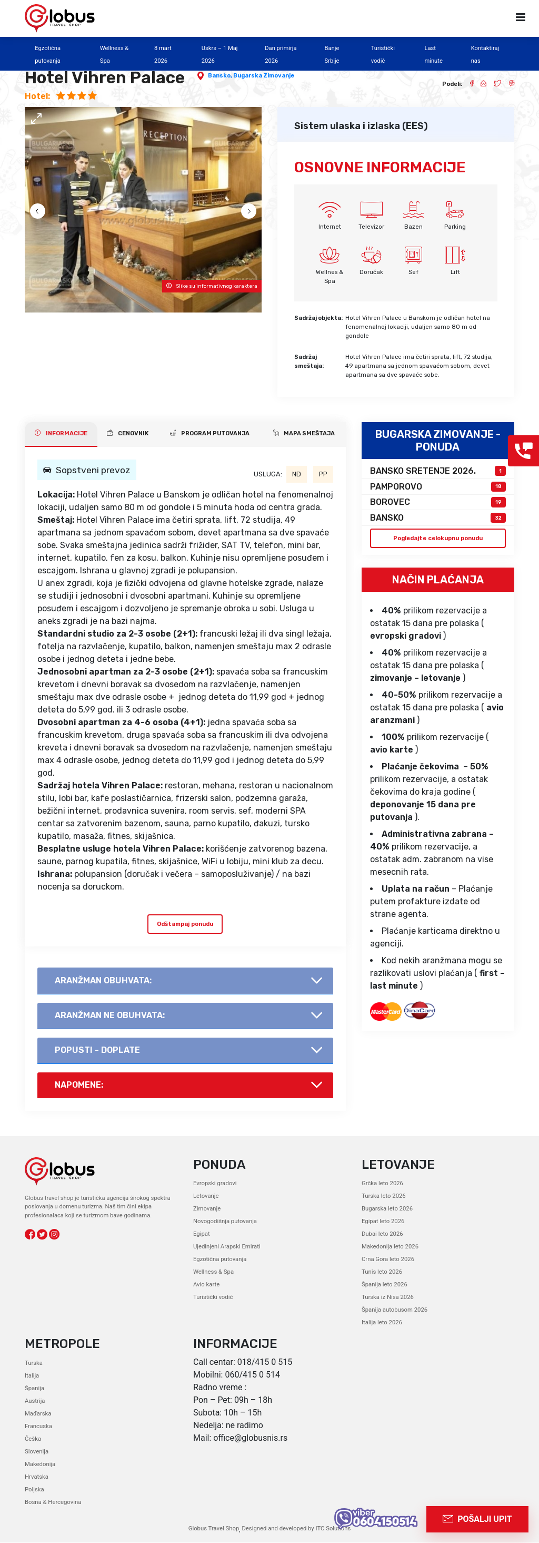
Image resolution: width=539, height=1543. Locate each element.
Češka (33, 1439)
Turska (34, 1363)
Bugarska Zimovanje (263, 75)
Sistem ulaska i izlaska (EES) (361, 126)
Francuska (38, 1426)
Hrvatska (36, 1477)
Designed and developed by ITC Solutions (295, 1529)
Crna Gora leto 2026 (388, 1259)
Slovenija (36, 1452)
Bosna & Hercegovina (53, 1502)
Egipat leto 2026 (383, 1221)
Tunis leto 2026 (382, 1272)
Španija (34, 1388)
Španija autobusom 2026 (394, 1310)
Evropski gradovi (214, 1183)
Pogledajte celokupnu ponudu (438, 537)
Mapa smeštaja (304, 433)
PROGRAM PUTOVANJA (209, 433)
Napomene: (79, 1085)
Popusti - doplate (97, 1050)
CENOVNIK (127, 433)
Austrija (35, 1401)
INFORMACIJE (61, 433)
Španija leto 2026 (384, 1285)
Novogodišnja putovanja (224, 1221)
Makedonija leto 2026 (390, 1247)
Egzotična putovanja (219, 1259)
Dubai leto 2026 (382, 1234)
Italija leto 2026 (382, 1323)
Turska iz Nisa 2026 (387, 1297)
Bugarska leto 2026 (387, 1209)
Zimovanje (207, 1209)
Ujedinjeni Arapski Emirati (226, 1247)
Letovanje (205, 1196)
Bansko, (220, 75)
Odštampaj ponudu (185, 923)
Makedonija (40, 1464)
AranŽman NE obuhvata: (110, 1015)
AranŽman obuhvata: (103, 980)
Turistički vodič (213, 1297)
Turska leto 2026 (383, 1196)
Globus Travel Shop (214, 1529)
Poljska (34, 1490)
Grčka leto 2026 (382, 1183)
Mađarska (38, 1414)
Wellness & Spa (213, 1272)
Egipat (201, 1234)
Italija (32, 1376)
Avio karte (206, 1285)
